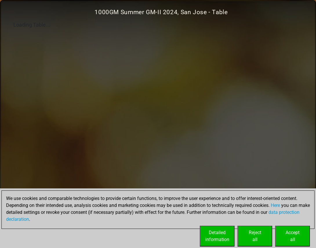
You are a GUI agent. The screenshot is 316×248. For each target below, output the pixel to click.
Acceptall (292, 236)
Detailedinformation (217, 236)
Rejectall (255, 236)
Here (275, 205)
